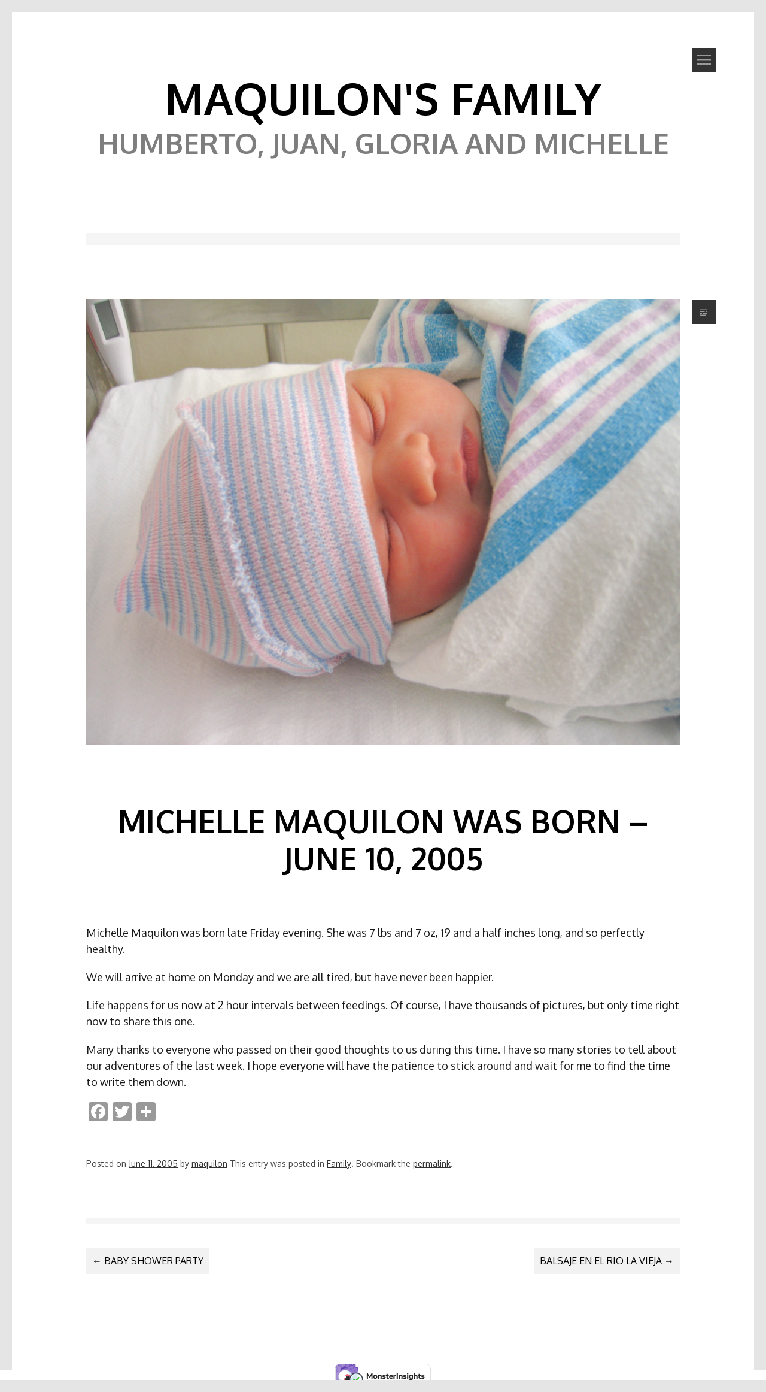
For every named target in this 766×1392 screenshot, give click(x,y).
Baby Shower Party (147, 1261)
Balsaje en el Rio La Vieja (607, 1261)
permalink (432, 1163)
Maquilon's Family (383, 97)
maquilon (209, 1163)
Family (339, 1163)
